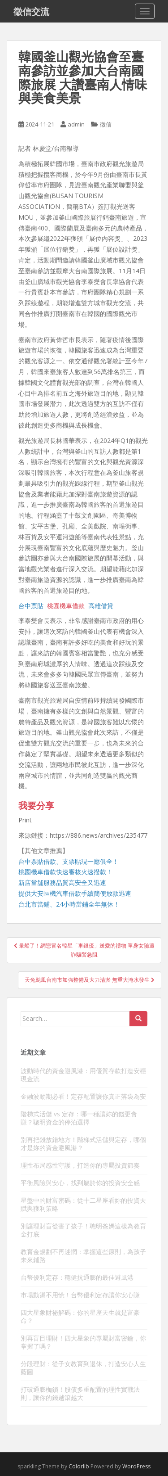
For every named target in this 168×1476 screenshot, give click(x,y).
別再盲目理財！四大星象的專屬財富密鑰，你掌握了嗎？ (83, 1342)
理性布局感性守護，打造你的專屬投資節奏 (80, 1165)
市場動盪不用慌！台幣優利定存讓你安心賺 (80, 1295)
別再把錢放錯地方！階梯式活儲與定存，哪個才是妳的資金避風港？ (83, 1143)
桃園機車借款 (66, 605)
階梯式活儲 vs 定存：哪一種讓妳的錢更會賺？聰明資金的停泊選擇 (79, 1118)
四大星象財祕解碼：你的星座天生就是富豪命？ (80, 1316)
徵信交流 (31, 11)
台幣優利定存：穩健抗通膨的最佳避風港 (77, 1277)
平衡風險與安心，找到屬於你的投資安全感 (80, 1182)
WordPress (136, 1466)
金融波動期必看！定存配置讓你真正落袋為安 (83, 1096)
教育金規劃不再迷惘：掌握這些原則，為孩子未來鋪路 (83, 1255)
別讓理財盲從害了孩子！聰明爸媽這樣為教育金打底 (83, 1230)
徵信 (106, 124)
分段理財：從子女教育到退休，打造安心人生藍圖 (83, 1367)
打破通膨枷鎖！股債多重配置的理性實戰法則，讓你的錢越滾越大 (80, 1393)
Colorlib (79, 1466)
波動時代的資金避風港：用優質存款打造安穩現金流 (83, 1074)
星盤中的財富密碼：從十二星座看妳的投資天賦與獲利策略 (83, 1204)
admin (76, 124)
